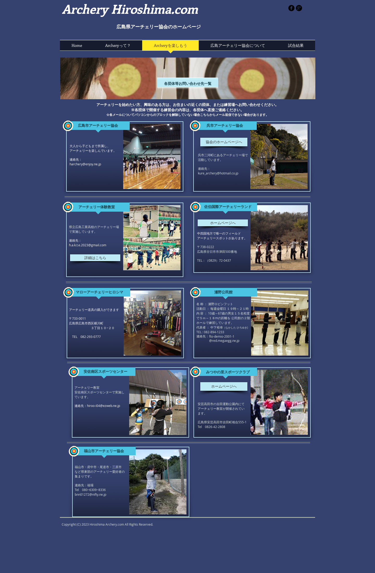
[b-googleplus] (299, 8)
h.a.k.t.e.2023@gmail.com (87, 245)
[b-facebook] (291, 8)
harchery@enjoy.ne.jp (85, 164)
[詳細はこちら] (95, 257)
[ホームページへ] (223, 222)
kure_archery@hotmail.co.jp (218, 173)
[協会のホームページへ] (223, 142)
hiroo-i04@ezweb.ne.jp (103, 406)
